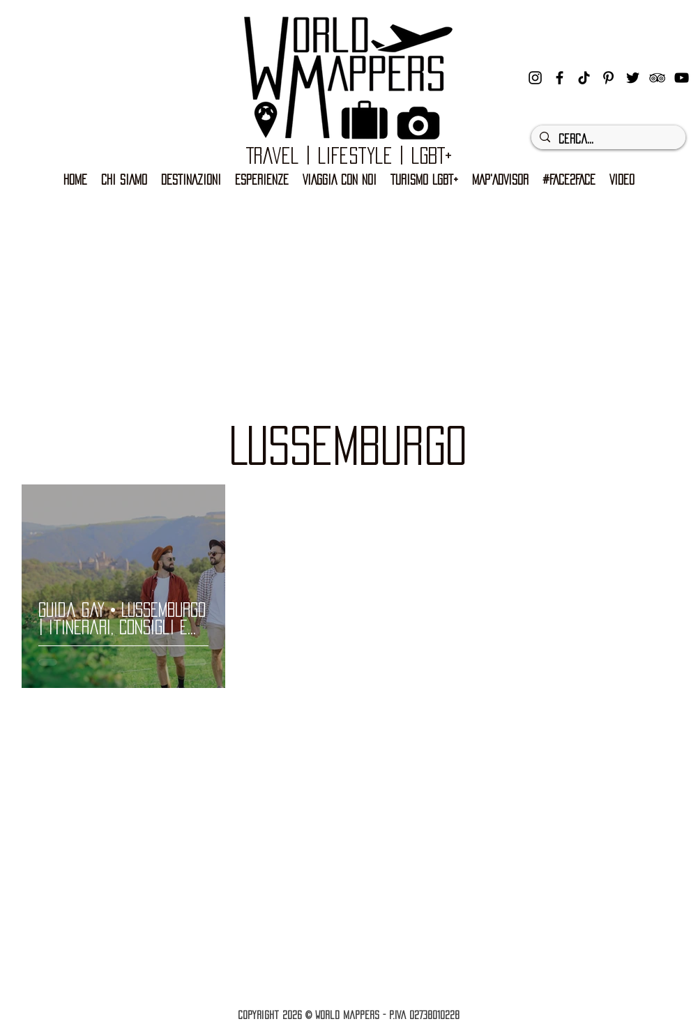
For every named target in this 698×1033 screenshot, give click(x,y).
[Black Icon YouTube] (681, 77)
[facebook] (559, 77)
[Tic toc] (584, 77)
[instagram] (535, 77)
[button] (424, 180)
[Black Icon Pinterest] (608, 77)
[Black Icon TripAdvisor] (657, 77)
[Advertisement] (349, 293)
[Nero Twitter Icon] (633, 77)
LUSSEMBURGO (348, 445)
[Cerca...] (607, 139)
